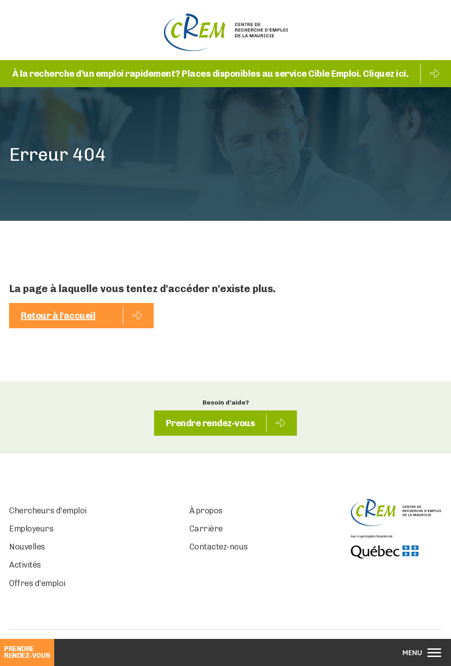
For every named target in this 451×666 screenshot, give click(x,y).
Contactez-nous (218, 547)
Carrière (206, 529)
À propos (206, 511)
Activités (25, 565)
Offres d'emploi (37, 583)
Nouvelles (27, 547)
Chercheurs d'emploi (48, 511)
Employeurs (31, 529)
